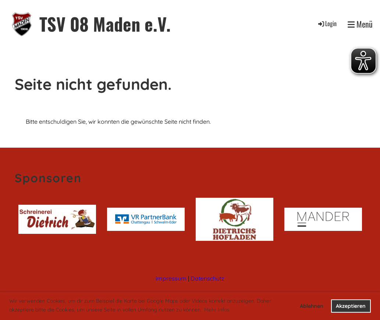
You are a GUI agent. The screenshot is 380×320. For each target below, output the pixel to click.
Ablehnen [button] (311, 306)
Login (327, 23)
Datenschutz (207, 278)
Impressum (171, 278)
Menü (360, 24)
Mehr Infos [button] (217, 309)
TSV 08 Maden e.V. (105, 23)
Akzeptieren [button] (351, 306)
